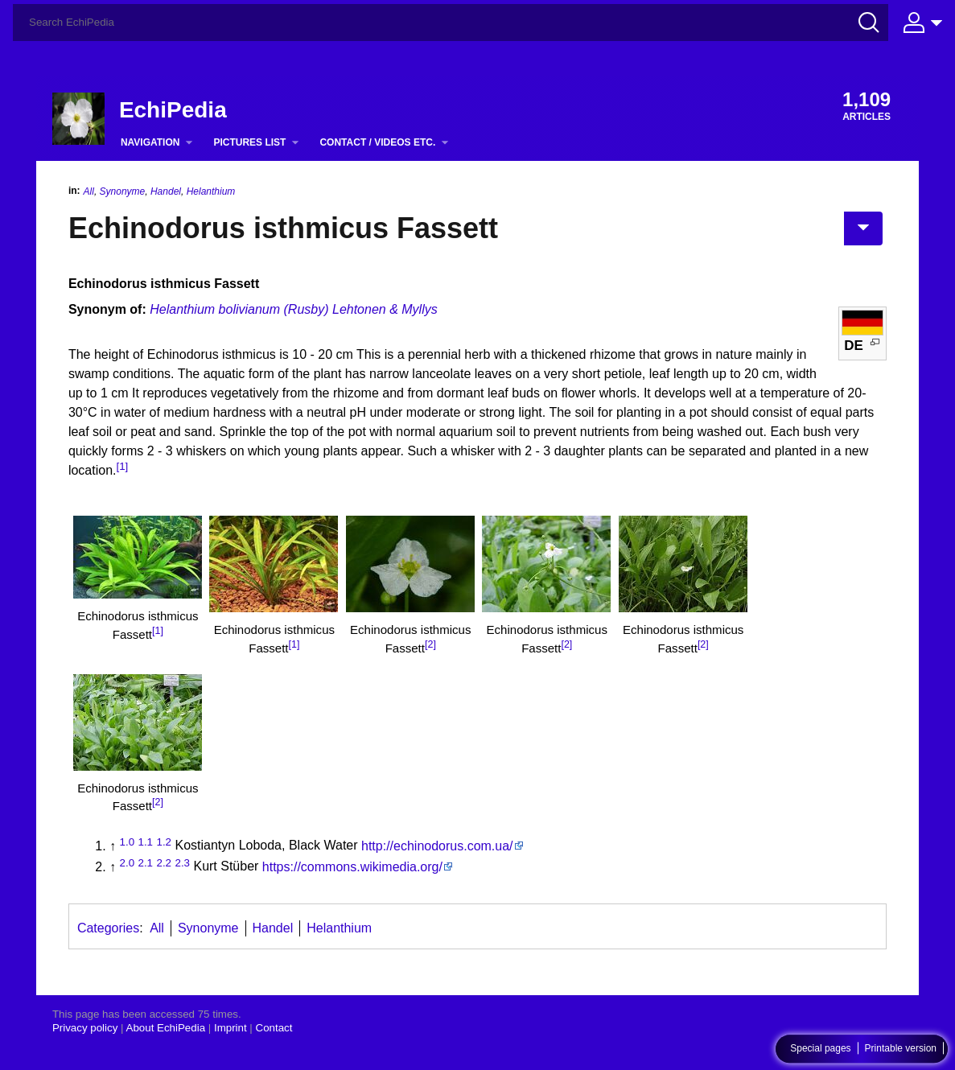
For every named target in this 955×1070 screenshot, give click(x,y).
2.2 (163, 862)
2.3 (182, 862)
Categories (108, 928)
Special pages (820, 1049)
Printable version (900, 1049)
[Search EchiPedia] (450, 22)
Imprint (230, 1028)
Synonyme (123, 191)
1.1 (146, 841)
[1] (122, 466)
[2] (430, 644)
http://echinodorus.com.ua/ (437, 846)
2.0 (127, 862)
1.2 (163, 841)
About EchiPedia (166, 1028)
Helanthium (211, 191)
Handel (165, 191)
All (89, 191)
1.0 (127, 841)
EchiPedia (173, 109)
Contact (274, 1028)
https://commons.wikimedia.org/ (352, 867)
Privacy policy (84, 1028)
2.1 (146, 862)
